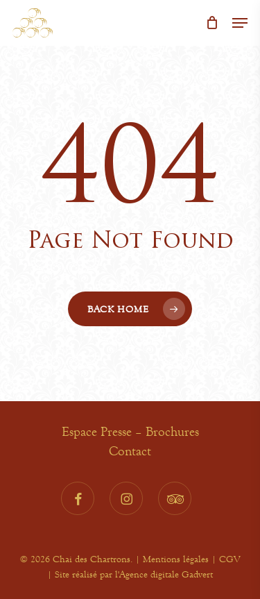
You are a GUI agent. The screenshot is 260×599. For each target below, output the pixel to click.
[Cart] (211, 22)
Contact (130, 451)
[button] (240, 23)
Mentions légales (176, 558)
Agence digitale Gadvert (166, 574)
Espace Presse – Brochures (130, 431)
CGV (229, 558)
